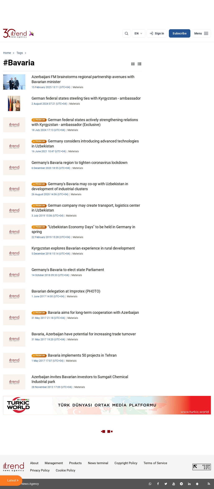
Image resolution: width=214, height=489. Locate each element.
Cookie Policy (65, 470)
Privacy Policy (40, 470)
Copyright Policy (126, 463)
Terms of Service (155, 463)
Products (75, 463)
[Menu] (201, 33)
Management (54, 463)
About (34, 463)
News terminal (98, 463)
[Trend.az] (18, 33)
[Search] (126, 33)
